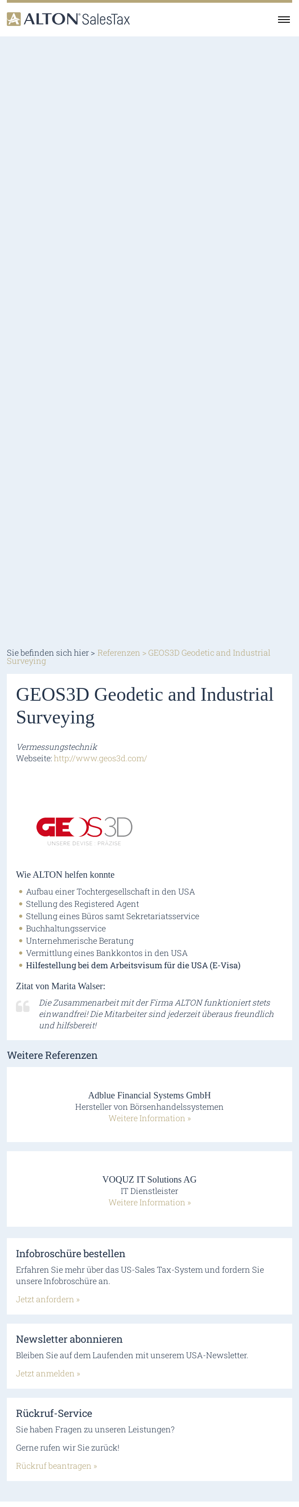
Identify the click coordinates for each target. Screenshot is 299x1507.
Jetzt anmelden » (48, 1373)
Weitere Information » (149, 1118)
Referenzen (119, 652)
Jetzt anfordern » (48, 1299)
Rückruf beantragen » (56, 1465)
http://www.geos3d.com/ (100, 758)
